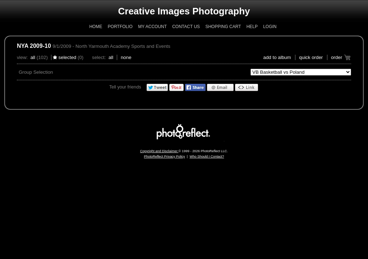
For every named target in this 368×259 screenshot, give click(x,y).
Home (95, 26)
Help (252, 26)
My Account (152, 26)
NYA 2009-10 (34, 46)
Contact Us (186, 26)
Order (336, 57)
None (126, 57)
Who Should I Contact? (206, 156)
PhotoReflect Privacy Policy (164, 156)
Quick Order (311, 57)
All (33, 57)
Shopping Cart (223, 26)
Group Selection (36, 72)
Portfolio (120, 26)
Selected (68, 57)
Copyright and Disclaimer (159, 151)
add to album (277, 57)
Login (269, 26)
